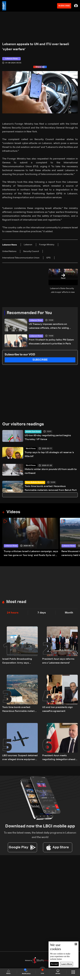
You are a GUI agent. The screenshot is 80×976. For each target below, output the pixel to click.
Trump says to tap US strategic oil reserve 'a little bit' (49, 454)
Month (69, 612)
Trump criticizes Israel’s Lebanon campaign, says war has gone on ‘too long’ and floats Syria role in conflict (31, 553)
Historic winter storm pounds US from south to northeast (51, 471)
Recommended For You (29, 313)
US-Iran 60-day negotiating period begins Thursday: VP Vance (48, 437)
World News (31, 449)
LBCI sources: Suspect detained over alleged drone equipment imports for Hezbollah (20, 757)
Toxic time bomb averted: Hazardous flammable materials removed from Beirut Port (51, 488)
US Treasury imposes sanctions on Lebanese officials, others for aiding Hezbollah (49, 326)
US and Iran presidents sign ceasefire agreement (57, 709)
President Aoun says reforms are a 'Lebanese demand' (58, 661)
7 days (41, 612)
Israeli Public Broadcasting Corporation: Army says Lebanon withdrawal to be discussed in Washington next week (18, 661)
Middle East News (33, 432)
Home (8, 972)
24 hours (12, 612)
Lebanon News (36, 320)
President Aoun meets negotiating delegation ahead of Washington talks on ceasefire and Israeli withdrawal (59, 757)
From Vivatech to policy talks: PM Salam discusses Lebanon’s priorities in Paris (51, 342)
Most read (16, 602)
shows (58, 972)
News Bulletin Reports (35, 482)
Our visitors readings (23, 424)
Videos (13, 512)
